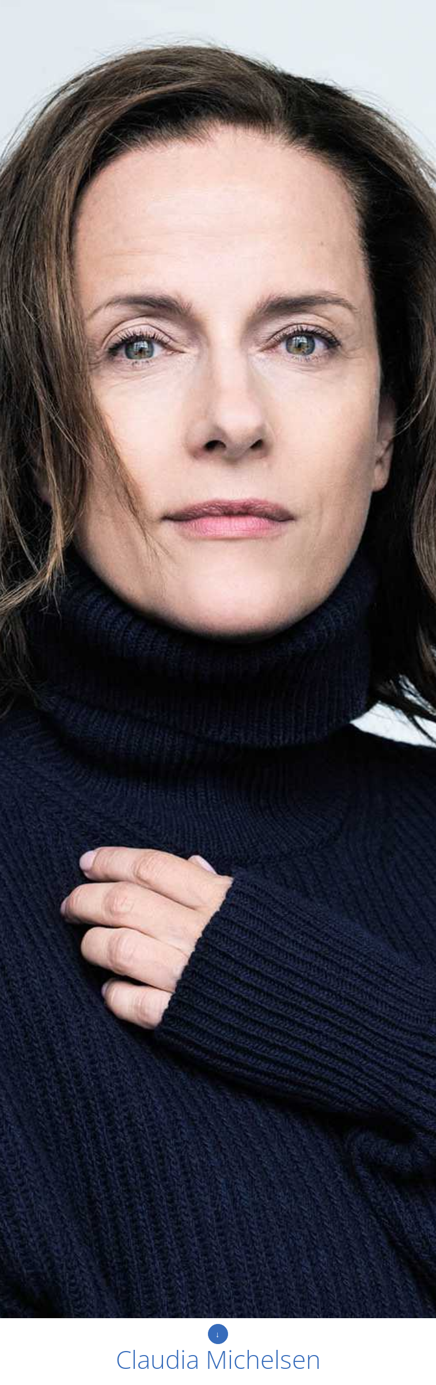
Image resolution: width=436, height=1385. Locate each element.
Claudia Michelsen (218, 1359)
